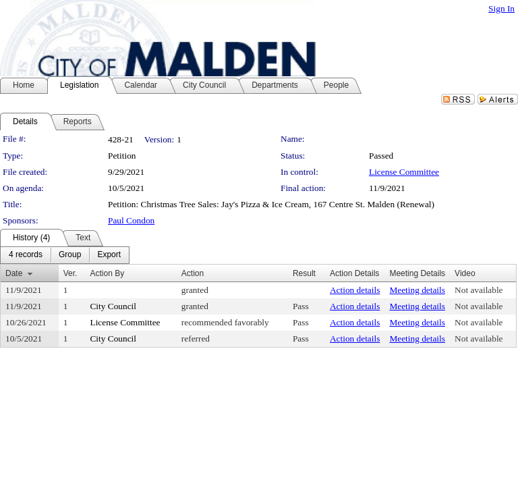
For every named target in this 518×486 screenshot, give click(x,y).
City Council (113, 306)
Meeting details (417, 290)
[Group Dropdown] (70, 255)
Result (304, 273)
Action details (355, 290)
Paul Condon (131, 220)
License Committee (404, 172)
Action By (107, 273)
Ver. (70, 273)
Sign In (501, 8)
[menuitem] (26, 255)
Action (192, 273)
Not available (478, 290)
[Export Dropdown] (109, 255)
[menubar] (65, 255)
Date (13, 273)
